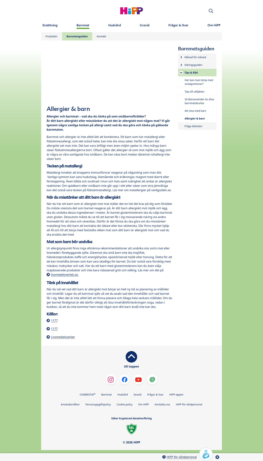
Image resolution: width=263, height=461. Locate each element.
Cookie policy (124, 404)
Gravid (137, 394)
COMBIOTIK (88, 394)
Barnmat (106, 394)
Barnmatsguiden (77, 36)
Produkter (51, 36)
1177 (54, 320)
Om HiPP (143, 404)
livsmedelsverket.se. (65, 275)
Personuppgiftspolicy (98, 404)
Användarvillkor (70, 404)
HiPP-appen (176, 394)
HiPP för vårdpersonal (189, 404)
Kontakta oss (162, 404)
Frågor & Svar (155, 394)
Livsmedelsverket (63, 337)
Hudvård (122, 394)
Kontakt (101, 36)
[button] (211, 11)
